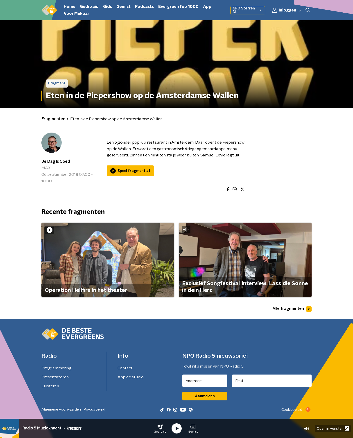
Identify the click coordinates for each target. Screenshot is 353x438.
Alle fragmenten (292, 309)
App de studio (131, 377)
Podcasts (144, 7)
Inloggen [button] (287, 10)
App (207, 7)
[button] (160, 428)
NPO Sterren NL (248, 10)
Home (69, 7)
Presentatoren (55, 377)
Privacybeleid (94, 409)
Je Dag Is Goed (55, 162)
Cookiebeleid (291, 409)
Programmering (56, 368)
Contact (125, 368)
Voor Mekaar (76, 14)
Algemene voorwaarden (61, 409)
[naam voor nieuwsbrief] (204, 381)
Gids (107, 7)
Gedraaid (89, 7)
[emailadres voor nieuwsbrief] (272, 381)
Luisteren (50, 386)
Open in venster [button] (333, 428)
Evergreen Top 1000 (178, 7)
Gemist (123, 7)
